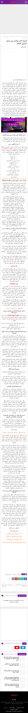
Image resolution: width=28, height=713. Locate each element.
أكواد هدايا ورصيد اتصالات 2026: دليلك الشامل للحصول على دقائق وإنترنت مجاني (11, 658)
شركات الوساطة (14, 341)
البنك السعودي (15, 161)
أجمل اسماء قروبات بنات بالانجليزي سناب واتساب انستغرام (12, 664)
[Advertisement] (14, 19)
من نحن (5, 707)
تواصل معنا (11, 707)
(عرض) (14, 79)
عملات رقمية (16, 36)
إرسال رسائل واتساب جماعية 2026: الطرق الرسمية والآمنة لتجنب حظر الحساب (11, 685)
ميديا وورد (7, 711)
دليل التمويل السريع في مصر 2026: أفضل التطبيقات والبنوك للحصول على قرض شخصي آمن (11, 679)
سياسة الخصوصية (20, 707)
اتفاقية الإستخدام (14, 709)
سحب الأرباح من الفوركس (14, 295)
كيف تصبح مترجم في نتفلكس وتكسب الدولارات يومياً (11, 671)
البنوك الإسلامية (14, 401)
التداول (19, 574)
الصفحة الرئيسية (23, 36)
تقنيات (14, 574)
